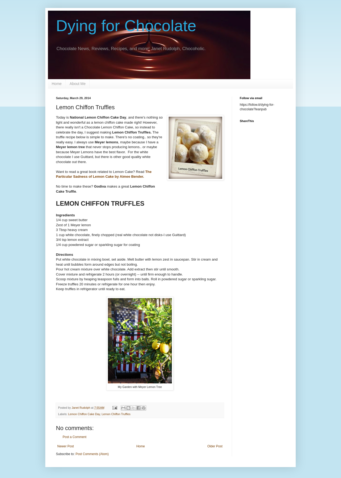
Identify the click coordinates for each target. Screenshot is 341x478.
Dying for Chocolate (126, 26)
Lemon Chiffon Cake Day (84, 414)
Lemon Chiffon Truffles (116, 414)
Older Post (214, 446)
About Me (78, 84)
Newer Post (65, 446)
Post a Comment (74, 437)
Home (57, 84)
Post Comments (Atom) (92, 454)
